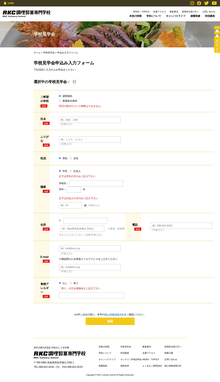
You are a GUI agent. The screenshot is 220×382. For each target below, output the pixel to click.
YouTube (214, 3)
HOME (8, 3)
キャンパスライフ (175, 16)
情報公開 (168, 353)
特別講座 (210, 16)
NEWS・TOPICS (141, 11)
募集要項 (174, 11)
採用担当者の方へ (190, 11)
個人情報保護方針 (114, 314)
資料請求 (217, 27)
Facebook (199, 3)
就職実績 (195, 16)
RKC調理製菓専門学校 (27, 13)
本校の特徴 (135, 16)
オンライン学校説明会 (217, 44)
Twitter (206, 3)
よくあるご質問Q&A (152, 366)
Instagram (192, 3)
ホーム (37, 52)
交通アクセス (159, 11)
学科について (153, 16)
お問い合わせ (209, 11)
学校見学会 (49, 52)
